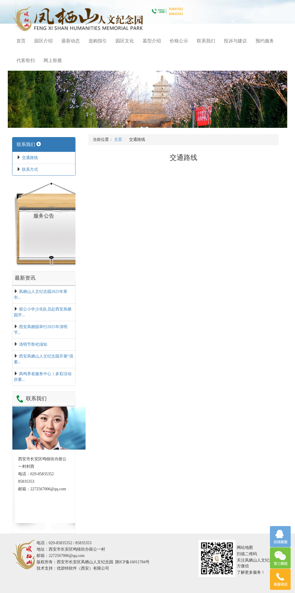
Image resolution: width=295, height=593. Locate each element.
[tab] (43, 144)
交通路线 (30, 158)
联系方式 (30, 169)
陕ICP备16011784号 (132, 562)
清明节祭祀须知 (33, 344)
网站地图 (245, 547)
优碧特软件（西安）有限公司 (83, 568)
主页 (118, 139)
